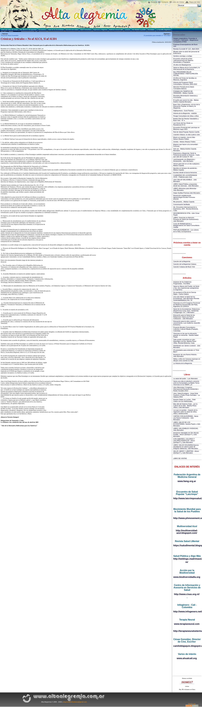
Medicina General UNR (116, 29)
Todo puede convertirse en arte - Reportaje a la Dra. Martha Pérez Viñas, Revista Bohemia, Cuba (184, 341)
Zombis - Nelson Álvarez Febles (184, 142)
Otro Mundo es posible (139, 29)
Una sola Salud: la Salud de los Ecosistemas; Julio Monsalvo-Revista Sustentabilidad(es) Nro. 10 (186, 298)
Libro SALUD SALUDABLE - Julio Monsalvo (185, 180)
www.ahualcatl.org (187, 658)
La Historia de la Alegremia (182, 363)
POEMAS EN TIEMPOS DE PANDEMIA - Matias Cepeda (183, 92)
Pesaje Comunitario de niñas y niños (186, 116)
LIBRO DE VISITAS (180, 458)
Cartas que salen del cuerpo (9, 29)
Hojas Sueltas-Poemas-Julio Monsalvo (186, 193)
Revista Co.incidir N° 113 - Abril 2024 (186, 49)
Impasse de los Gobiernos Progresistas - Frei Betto (182, 282)
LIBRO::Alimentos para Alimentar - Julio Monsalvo (185, 189)
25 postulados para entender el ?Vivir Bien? (186, 351)
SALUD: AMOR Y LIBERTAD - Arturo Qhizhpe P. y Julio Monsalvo (186, 452)
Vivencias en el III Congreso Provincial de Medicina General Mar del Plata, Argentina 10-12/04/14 (186, 304)
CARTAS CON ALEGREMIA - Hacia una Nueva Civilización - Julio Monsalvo (185, 417)
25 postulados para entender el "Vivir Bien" (157, 35)
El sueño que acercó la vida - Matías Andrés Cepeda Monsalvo (186, 101)
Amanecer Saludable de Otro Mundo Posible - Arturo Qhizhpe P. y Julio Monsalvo (186, 434)
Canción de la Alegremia (181, 261)
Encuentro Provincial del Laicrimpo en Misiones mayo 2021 (186, 128)
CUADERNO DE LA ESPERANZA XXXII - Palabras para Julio (185, 176)
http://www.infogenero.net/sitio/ (187, 611)
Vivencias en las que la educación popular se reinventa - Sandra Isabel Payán (185, 335)
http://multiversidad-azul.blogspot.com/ (187, 531)
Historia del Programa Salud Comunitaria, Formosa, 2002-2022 (185, 83)
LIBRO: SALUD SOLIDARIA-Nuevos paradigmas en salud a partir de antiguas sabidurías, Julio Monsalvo (186, 446)
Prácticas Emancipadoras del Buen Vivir (185, 45)
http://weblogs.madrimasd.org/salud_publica (187, 559)
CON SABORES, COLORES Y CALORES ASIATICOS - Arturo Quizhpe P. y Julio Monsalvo (184, 440)
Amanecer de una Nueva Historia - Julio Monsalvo (185, 355)
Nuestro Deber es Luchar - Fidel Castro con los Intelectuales (184, 400)
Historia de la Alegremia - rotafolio (185, 113)
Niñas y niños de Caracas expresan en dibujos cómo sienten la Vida (186, 359)
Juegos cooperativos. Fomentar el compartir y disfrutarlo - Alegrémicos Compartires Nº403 (185, 40)
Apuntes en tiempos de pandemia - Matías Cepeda (185, 169)
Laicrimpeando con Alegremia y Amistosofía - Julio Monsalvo (184, 160)
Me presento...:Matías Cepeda (183, 202)
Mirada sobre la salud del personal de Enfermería (186, 52)
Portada (154, 2)
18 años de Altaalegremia (182, 65)
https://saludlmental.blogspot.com (187, 545)
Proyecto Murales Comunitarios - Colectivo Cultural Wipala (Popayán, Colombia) (185, 329)
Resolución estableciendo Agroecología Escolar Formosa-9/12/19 (184, 197)
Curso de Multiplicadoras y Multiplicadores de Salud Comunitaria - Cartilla (186, 225)
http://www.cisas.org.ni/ (187, 594)
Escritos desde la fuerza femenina (185, 172)
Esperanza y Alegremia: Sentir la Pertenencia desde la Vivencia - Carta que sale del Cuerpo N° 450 (186, 154)
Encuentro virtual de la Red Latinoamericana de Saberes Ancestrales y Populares (183, 60)
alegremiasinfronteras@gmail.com (75, 702)
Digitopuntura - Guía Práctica (183, 110)
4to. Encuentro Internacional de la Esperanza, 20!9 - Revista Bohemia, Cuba (185, 208)
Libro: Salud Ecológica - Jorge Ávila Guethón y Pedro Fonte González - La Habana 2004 (186, 395)
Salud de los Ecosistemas (56, 29)
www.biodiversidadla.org (186, 577)
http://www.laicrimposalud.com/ (187, 498)
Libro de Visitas (178, 2)
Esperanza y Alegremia (100, 29)
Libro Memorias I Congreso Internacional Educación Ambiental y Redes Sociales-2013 (185, 389)
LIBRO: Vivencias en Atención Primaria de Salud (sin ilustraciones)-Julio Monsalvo (186, 219)
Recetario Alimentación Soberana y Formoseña (185, 96)
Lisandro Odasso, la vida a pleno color (186, 134)
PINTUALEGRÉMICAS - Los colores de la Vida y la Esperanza (186, 230)
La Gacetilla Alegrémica (163, 29)
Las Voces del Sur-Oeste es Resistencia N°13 (183, 124)
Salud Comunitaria (85, 29)
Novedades (151, 29)
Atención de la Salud (72, 29)
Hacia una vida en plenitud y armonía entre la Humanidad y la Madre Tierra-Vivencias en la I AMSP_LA (186, 382)
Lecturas (127, 29)
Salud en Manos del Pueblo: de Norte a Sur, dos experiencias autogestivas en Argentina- (186, 288)
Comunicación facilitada (181, 204)
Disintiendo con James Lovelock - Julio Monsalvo (186, 346)
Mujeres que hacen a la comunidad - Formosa (186, 145)
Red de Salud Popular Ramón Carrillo (186, 132)
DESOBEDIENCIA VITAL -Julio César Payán (186, 214)
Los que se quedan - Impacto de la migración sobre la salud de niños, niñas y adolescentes (185, 411)
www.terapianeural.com (186, 624)
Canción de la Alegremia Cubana (184, 264)
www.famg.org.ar (186, 481)
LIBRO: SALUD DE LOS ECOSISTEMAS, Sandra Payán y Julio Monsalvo (186, 424)
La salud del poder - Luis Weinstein (185, 378)
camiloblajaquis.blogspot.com (187, 646)
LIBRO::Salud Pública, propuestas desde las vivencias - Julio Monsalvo (186, 185)
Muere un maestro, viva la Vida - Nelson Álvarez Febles (184, 138)
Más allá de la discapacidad (28, 29)
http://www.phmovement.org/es (187, 518)
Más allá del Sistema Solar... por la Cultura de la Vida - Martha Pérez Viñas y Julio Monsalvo (185, 405)
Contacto (164, 2)
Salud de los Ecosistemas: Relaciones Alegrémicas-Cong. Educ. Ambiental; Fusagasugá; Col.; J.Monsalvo (186, 310)
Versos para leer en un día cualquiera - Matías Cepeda (186, 164)
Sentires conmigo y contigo (182, 56)
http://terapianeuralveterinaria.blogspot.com (187, 631)
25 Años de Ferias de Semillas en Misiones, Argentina (185, 79)
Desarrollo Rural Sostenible (9, 35)
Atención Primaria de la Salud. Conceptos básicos (183, 87)
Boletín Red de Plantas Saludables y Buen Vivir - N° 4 (186, 119)
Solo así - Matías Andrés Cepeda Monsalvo (184, 149)
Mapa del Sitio (194, 2)
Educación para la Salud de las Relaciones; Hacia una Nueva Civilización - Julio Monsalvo (184, 316)
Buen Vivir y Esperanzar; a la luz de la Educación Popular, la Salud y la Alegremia (186, 106)
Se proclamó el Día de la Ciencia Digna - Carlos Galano (184, 293)
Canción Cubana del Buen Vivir (184, 267)
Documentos (42, 29)
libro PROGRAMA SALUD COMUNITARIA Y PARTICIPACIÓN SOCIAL (185, 73)
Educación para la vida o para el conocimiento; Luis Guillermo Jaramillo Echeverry (186, 322)
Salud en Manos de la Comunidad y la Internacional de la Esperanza (186, 68)
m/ (186, 562)
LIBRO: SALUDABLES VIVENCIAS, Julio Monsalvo (185, 429)
